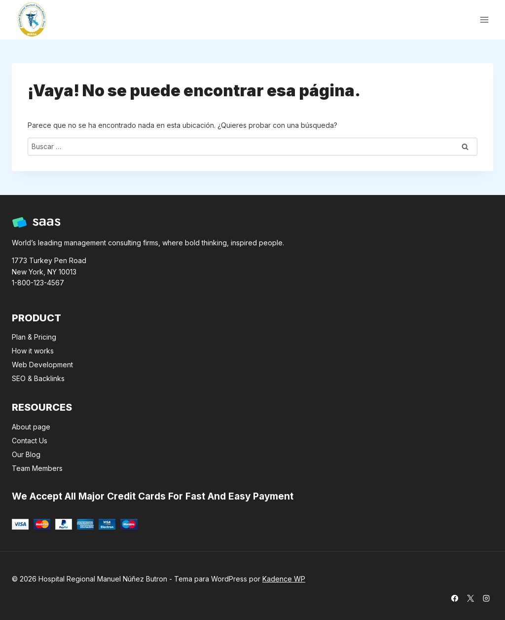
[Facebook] (455, 598)
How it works (33, 351)
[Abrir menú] (484, 19)
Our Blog (26, 454)
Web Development (42, 364)
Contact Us (29, 440)
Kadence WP (283, 579)
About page (31, 427)
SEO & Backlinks (38, 378)
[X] (470, 598)
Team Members (37, 468)
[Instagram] (486, 598)
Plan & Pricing (34, 337)
